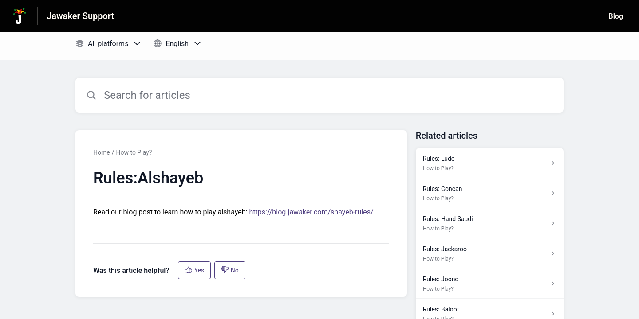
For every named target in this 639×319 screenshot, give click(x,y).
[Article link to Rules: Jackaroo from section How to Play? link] (490, 253)
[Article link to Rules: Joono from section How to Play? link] (490, 283)
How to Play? (134, 152)
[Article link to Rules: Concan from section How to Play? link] (490, 193)
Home (101, 152)
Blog (616, 16)
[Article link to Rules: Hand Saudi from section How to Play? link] (490, 223)
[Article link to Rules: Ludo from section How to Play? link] (490, 163)
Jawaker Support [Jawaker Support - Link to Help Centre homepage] (80, 16)
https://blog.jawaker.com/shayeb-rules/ (311, 212)
